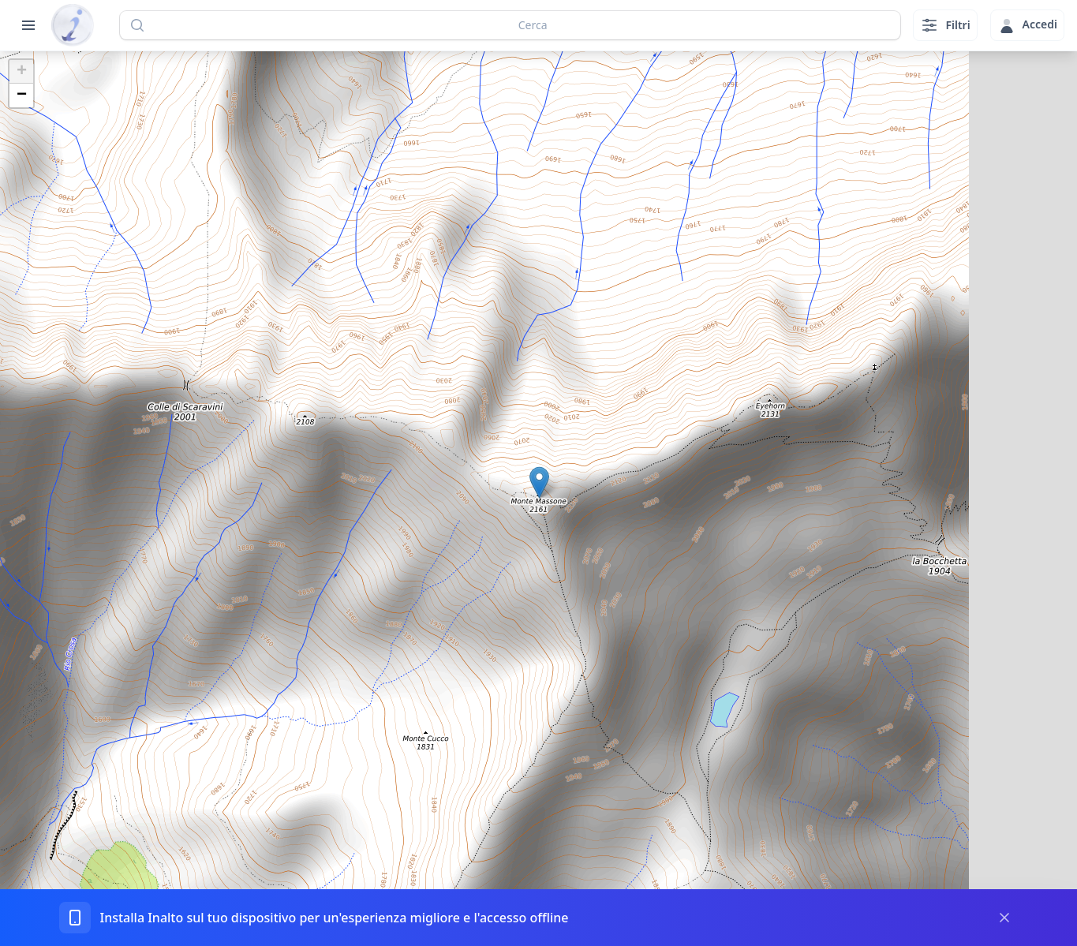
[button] (539, 482)
